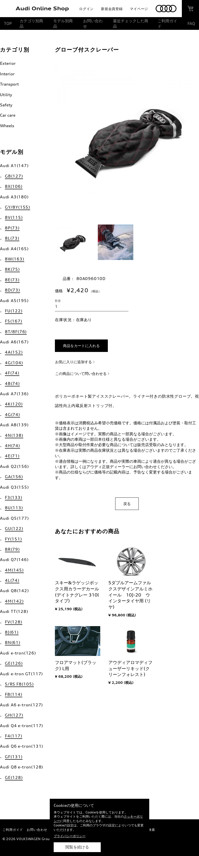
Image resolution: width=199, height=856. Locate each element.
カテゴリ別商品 (31, 23)
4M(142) (14, 601)
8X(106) (14, 186)
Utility (6, 94)
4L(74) (12, 580)
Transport (9, 84)
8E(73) (12, 279)
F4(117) (13, 735)
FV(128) (13, 621)
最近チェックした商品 (130, 23)
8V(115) (14, 217)
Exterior (8, 63)
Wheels (7, 125)
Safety (6, 104)
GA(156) (14, 476)
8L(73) (12, 238)
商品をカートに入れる (81, 345)
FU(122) (14, 310)
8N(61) (12, 642)
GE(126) (14, 663)
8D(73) (12, 290)
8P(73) (12, 227)
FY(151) (13, 539)
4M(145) (14, 570)
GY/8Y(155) (17, 207)
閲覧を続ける (77, 847)
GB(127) (14, 176)
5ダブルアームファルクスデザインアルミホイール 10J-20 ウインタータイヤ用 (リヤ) (130, 594)
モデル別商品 (63, 23)
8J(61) (12, 632)
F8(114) (13, 694)
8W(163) (14, 259)
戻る (127, 503)
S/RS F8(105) (19, 684)
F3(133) (13, 497)
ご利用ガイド (167, 23)
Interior (7, 73)
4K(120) (14, 404)
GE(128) (14, 777)
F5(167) (13, 321)
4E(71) (12, 455)
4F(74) (12, 373)
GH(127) (14, 715)
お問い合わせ (93, 23)
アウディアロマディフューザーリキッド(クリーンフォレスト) (130, 668)
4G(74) (12, 414)
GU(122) (14, 528)
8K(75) (12, 269)
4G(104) (14, 362)
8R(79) (12, 549)
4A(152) (14, 352)
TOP (8, 23)
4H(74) (12, 445)
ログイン (86, 9)
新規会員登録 (112, 9)
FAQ (191, 23)
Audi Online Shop (42, 8)
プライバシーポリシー (70, 836)
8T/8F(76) (16, 331)
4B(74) (12, 383)
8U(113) (14, 507)
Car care (7, 115)
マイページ (139, 9)
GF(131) (14, 756)
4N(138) (14, 435)
